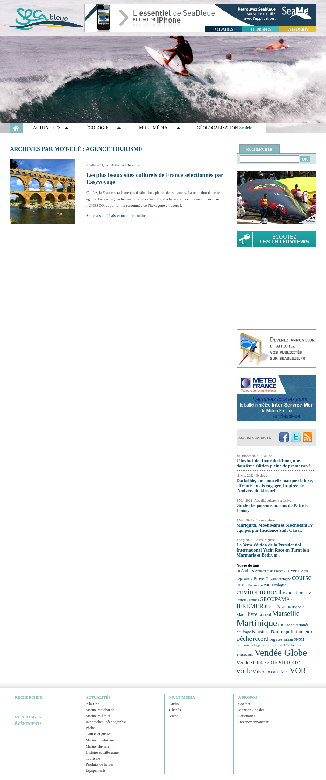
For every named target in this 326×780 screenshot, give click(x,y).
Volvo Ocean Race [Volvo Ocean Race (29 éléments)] (271, 671)
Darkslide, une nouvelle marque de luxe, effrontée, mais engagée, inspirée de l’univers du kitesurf (275, 485)
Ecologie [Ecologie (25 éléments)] (279, 584)
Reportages (28, 717)
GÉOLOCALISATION (224, 128)
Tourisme (133, 165)
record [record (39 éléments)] (261, 638)
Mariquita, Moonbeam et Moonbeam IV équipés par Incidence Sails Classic (275, 528)
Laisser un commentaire (127, 215)
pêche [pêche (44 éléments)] (244, 638)
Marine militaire (98, 716)
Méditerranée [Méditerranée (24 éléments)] (297, 625)
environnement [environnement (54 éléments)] (259, 592)
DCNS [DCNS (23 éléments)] (242, 585)
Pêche (90, 728)
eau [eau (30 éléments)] (267, 584)
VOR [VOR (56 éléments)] (298, 670)
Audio (174, 704)
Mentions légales (251, 710)
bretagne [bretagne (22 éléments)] (285, 579)
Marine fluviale (97, 746)
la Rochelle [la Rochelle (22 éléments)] (296, 607)
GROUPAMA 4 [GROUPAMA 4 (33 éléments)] (277, 599)
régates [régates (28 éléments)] (275, 639)
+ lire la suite (96, 215)
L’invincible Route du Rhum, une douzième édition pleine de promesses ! (273, 463)
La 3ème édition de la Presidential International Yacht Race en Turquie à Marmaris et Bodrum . (273, 550)
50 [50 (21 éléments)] (238, 571)
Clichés (175, 710)
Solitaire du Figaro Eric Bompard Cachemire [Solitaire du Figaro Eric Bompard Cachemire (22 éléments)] (269, 645)
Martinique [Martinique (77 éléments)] (257, 623)
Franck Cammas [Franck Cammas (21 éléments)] (248, 600)
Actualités (46, 128)
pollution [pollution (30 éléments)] (294, 631)
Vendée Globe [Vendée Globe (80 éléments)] (280, 652)
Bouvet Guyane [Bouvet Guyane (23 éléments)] (266, 578)
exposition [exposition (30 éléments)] (293, 592)
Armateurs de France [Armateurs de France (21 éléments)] (269, 571)
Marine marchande (100, 710)
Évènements (28, 723)
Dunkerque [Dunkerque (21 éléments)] (255, 585)
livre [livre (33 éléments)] (253, 614)
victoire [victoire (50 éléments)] (289, 662)
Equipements (96, 770)
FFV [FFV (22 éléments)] (307, 593)
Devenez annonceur (253, 722)
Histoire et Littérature (102, 752)
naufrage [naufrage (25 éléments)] (244, 631)
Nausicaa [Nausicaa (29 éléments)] (261, 631)
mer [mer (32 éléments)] (282, 624)
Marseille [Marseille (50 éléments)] (286, 614)
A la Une (92, 704)
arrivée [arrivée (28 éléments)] (290, 570)
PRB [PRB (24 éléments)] (308, 632)
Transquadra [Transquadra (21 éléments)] (245, 654)
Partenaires (246, 716)
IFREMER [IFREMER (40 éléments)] (250, 606)
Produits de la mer (100, 764)
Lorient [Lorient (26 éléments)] (265, 614)
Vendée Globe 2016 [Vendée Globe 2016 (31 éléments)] (257, 663)
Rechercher (28, 697)
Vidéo (174, 716)
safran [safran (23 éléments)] (288, 639)
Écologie (97, 128)
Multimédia (153, 128)
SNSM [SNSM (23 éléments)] (299, 639)
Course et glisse (98, 734)
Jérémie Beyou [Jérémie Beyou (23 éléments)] (276, 606)
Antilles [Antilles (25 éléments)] (247, 570)
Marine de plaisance (101, 740)
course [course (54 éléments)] (302, 577)
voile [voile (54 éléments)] (244, 671)
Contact (244, 704)
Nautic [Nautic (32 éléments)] (278, 631)
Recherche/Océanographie (106, 722)
